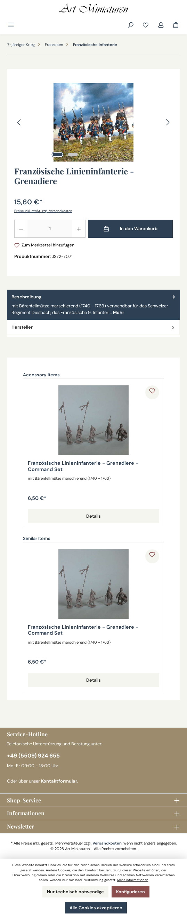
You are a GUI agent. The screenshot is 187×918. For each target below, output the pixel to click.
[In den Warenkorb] (130, 229)
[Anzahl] (50, 229)
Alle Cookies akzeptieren (96, 908)
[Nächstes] (167, 122)
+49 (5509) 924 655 (33, 755)
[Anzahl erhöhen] (79, 229)
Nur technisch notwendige (75, 892)
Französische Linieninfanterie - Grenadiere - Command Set (83, 466)
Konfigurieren (130, 892)
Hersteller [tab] (93, 327)
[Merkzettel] (145, 25)
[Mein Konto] (161, 25)
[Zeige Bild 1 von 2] (58, 154)
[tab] (93, 305)
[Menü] (11, 25)
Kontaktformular (59, 781)
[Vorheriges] (19, 122)
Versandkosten (107, 843)
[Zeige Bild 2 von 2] (73, 154)
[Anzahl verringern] (20, 229)
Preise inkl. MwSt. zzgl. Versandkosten (43, 211)
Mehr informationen (132, 880)
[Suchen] (130, 25)
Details (93, 516)
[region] (93, 122)
